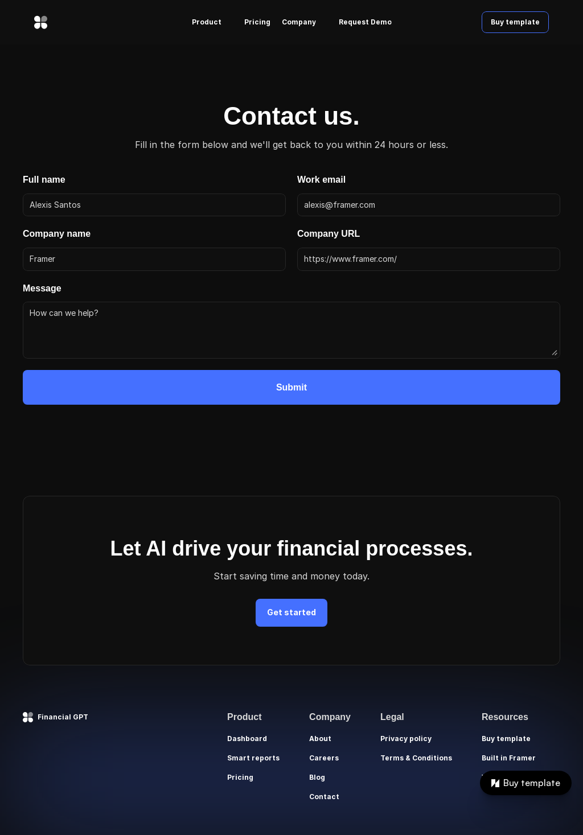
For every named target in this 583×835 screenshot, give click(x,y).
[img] (40, 22)
